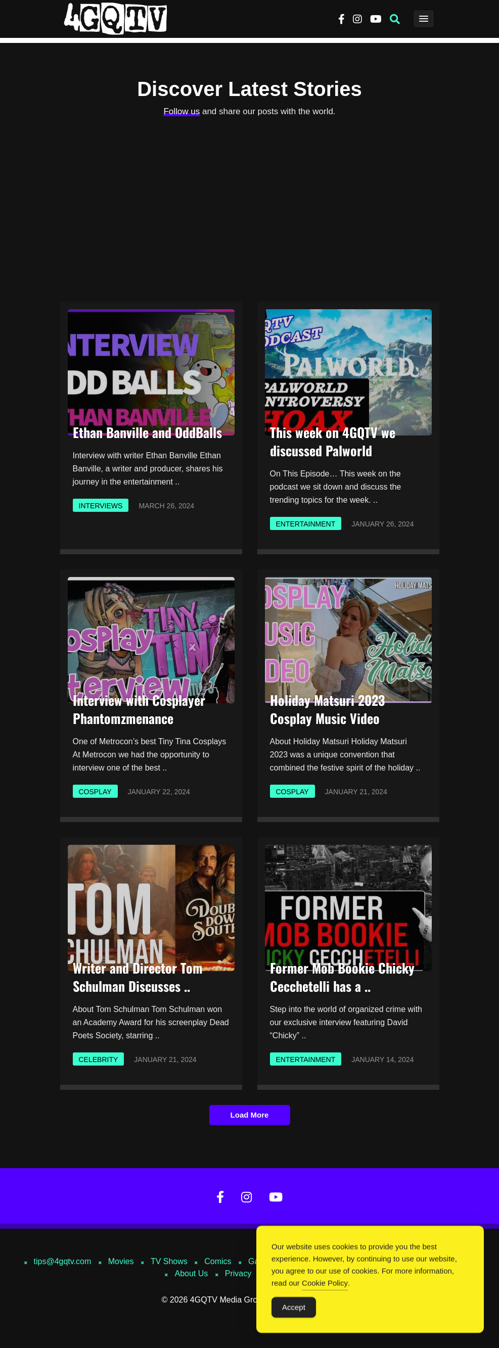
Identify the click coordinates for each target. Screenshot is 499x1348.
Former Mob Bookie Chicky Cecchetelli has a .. (342, 977)
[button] (395, 19)
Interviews (101, 506)
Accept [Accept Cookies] (293, 1308)
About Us (191, 1273)
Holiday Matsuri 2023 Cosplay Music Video (327, 709)
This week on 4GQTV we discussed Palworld (332, 441)
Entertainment (306, 524)
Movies (121, 1261)
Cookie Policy (325, 1283)
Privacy (238, 1273)
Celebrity (98, 1059)
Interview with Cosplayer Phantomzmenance (139, 709)
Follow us (181, 111)
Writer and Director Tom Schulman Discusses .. (138, 977)
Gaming (262, 1261)
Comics (217, 1261)
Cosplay (95, 792)
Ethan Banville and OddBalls (147, 432)
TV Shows (169, 1261)
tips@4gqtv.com (63, 1261)
